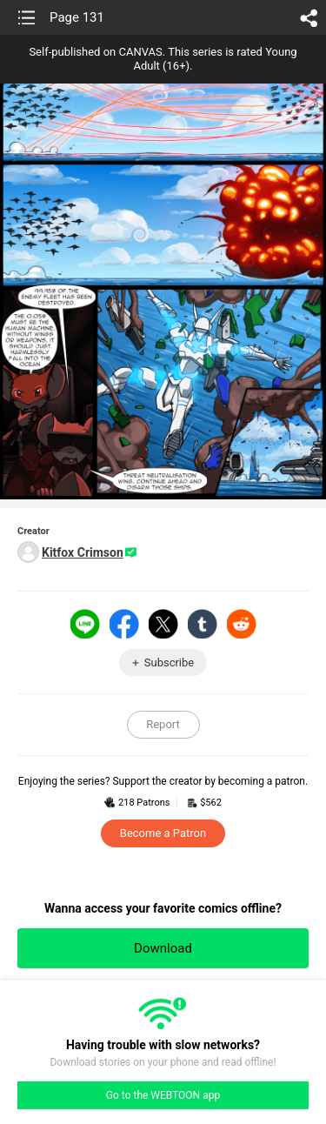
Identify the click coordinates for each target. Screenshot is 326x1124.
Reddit (241, 624)
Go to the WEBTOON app (163, 1095)
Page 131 (77, 17)
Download (163, 948)
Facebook (124, 624)
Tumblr (202, 624)
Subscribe (169, 662)
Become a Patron (163, 833)
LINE (85, 624)
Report (163, 724)
